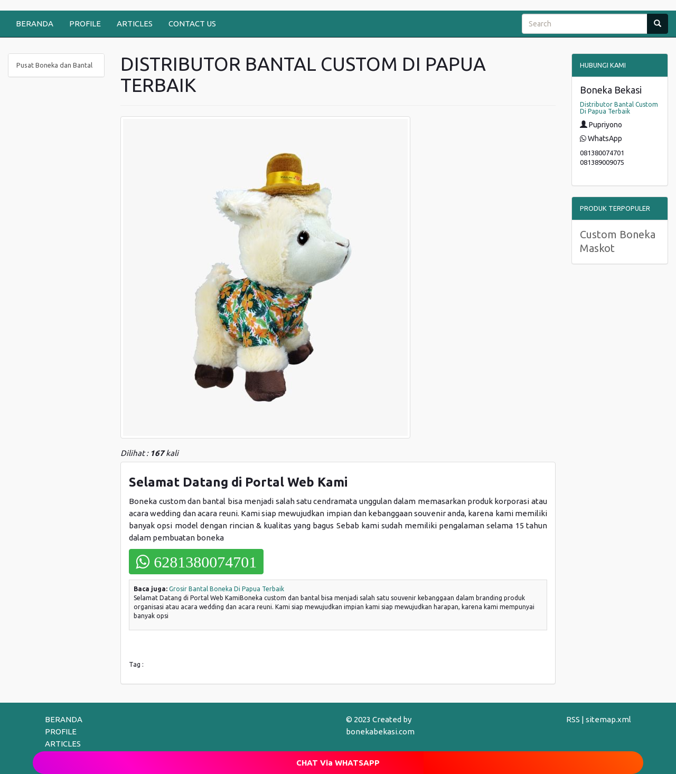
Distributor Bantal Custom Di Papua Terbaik (619, 108)
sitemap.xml (608, 719)
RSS (573, 719)
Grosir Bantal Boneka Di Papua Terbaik (226, 588)
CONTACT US (192, 23)
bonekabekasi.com (380, 731)
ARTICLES (135, 23)
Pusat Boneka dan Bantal (54, 65)
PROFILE (85, 23)
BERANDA (34, 23)
